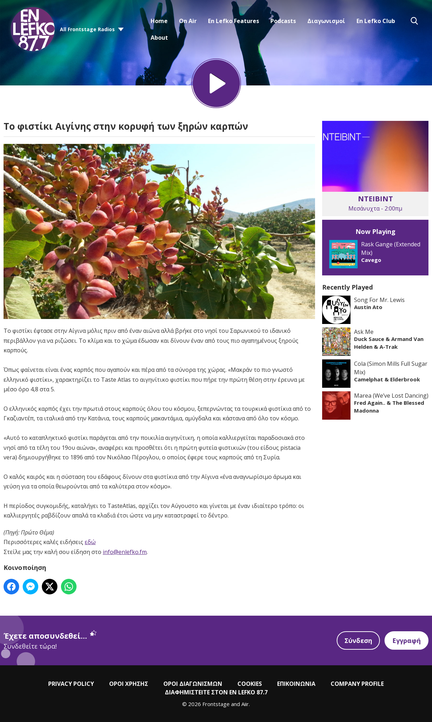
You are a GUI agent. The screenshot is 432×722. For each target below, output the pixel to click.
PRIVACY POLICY (71, 684)
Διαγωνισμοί (326, 21)
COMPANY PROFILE (357, 684)
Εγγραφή (406, 640)
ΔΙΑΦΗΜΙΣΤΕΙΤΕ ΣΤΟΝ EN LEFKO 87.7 (216, 692)
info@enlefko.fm (125, 552)
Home (159, 21)
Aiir (245, 703)
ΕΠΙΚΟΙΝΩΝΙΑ (296, 684)
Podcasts (283, 21)
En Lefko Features (233, 21)
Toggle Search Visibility (414, 21)
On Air (188, 21)
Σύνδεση (358, 640)
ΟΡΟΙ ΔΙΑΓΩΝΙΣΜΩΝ (192, 684)
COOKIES (249, 684)
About (159, 37)
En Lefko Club (376, 21)
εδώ (90, 542)
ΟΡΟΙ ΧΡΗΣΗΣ (128, 684)
